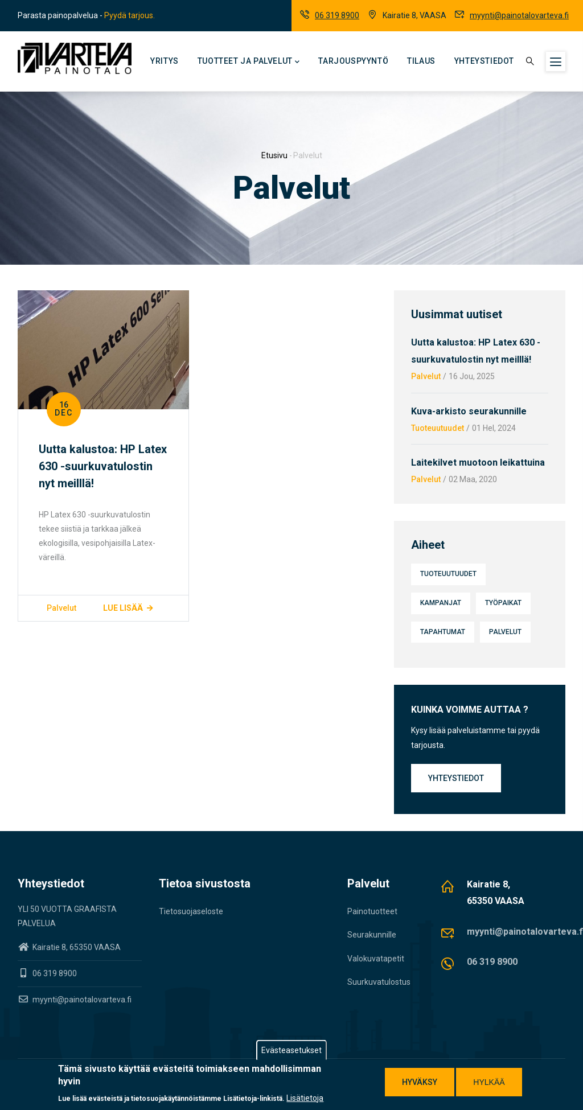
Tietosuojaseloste (191, 911)
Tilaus (421, 60)
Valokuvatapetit (375, 958)
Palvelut (61, 607)
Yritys (164, 60)
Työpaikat (503, 603)
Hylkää (488, 1083)
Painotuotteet (372, 911)
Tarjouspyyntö (353, 60)
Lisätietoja (304, 1099)
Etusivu (274, 155)
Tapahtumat (442, 632)
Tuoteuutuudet (437, 428)
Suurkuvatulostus (378, 981)
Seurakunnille (371, 934)
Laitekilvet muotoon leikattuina (478, 462)
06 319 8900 (337, 15)
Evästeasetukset (291, 1051)
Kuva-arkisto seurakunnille (469, 411)
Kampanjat (440, 603)
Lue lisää (123, 607)
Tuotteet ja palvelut (249, 62)
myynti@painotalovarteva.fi (519, 15)
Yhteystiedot (484, 60)
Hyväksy (419, 1083)
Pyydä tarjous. (129, 15)
